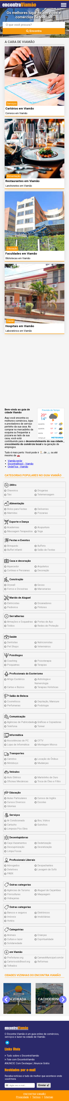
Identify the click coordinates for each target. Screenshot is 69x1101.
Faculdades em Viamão (21, 253)
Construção (13, 579)
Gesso (41, 584)
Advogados (13, 865)
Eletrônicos (43, 912)
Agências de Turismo (18, 890)
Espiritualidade (45, 939)
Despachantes (45, 865)
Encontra (34, 30)
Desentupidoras (16, 837)
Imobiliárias (43, 916)
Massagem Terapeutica (19, 531)
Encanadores (44, 603)
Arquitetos (43, 566)
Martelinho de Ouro (47, 777)
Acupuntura (43, 527)
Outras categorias (17, 884)
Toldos (11, 625)
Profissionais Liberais (19, 859)
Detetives (12, 869)
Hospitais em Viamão (19, 326)
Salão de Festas (46, 549)
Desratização (44, 847)
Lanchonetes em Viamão (18, 185)
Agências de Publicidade (20, 722)
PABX (10, 873)
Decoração (43, 570)
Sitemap (48, 1097)
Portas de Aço (45, 621)
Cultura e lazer (15, 939)
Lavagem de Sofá (46, 869)
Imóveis (11, 916)
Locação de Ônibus (47, 758)
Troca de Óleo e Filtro (49, 781)
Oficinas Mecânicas (17, 781)
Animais (11, 935)
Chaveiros (12, 490)
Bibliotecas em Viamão (17, 258)
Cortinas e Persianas (18, 570)
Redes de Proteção (47, 625)
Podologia (43, 705)
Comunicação (14, 716)
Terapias (42, 664)
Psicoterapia (44, 660)
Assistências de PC (18, 740)
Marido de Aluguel (17, 597)
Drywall (11, 584)
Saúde (10, 636)
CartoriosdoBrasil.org (18, 961)
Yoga (40, 531)
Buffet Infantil (14, 549)
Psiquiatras (13, 664)
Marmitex (12, 513)
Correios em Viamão (16, 113)
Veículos (11, 771)
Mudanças (43, 763)
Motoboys (12, 763)
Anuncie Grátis (42, 1063)
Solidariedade (14, 943)
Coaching (12, 660)
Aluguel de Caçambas (49, 890)
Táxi (9, 494)
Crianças (42, 935)
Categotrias (14, 929)
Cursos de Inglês (46, 798)
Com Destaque (24, 1063)
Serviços (12, 815)
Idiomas (11, 806)
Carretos (11, 758)
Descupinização (15, 847)
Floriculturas (13, 894)
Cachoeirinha (51, 999)
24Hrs (10, 485)
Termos (36, 1097)
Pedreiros (12, 607)
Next (63, 999)
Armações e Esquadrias (20, 621)
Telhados (12, 965)
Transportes (14, 753)
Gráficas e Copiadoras (49, 722)
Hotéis (10, 920)
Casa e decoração (17, 560)
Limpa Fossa (14, 851)
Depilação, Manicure (48, 701)
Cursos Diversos (16, 802)
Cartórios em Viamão (19, 108)
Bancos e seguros (17, 912)
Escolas (41, 802)
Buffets (41, 545)
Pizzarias (42, 513)
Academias (13, 527)
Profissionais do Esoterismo (23, 673)
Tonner (41, 726)
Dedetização (44, 843)
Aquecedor (13, 566)
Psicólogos (13, 655)
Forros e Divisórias (17, 588)
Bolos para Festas (17, 509)
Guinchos (42, 824)
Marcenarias (44, 588)
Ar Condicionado (16, 820)
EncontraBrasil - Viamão (20, 463)
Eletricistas (13, 603)
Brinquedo (12, 545)
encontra (19, 4)
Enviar (43, 1085)
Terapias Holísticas (47, 687)
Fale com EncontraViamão (21, 1059)
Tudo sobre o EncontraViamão (23, 1055)
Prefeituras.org (15, 957)
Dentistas (12, 642)
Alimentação (14, 503)
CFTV (40, 740)
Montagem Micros (47, 744)
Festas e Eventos (17, 540)
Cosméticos (13, 701)
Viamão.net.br (15, 460)
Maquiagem (43, 894)
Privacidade (22, 1097)
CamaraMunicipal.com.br (50, 957)
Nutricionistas (44, 642)
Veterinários (44, 646)
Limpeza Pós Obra (17, 828)
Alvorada (18, 999)
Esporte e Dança (16, 521)
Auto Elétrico (14, 777)
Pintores (42, 607)
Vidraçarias (13, 898)
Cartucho (12, 824)
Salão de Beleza (16, 695)
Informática (13, 735)
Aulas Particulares (17, 798)
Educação (12, 792)
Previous (8, 999)
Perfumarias (13, 705)
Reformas (42, 961)
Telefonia (12, 726)
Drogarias (42, 490)
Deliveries (43, 509)
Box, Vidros (43, 820)
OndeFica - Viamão (18, 466)
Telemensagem (45, 494)
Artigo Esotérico (16, 679)
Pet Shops (13, 646)
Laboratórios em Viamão (18, 330)
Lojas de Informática (18, 744)
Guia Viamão (52, 475)
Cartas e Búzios (15, 687)
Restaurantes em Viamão (22, 181)
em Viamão (13, 952)
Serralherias (14, 616)
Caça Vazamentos (17, 843)
